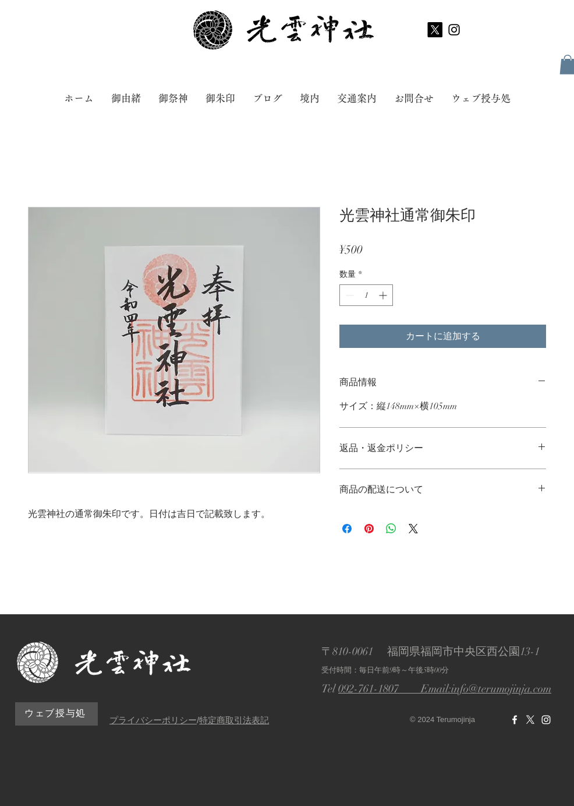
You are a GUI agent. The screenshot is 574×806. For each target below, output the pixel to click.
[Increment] (384, 295)
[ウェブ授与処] (56, 714)
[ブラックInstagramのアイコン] (454, 29)
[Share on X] (413, 529)
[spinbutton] (366, 295)
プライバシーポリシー (153, 720)
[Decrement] (348, 295)
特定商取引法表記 (234, 720)
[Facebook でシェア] (347, 529)
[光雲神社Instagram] (546, 720)
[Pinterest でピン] (369, 529)
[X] (434, 29)
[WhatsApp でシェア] (391, 529)
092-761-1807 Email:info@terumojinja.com (444, 689)
